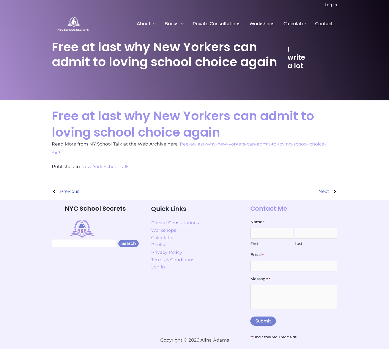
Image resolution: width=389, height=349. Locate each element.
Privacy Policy (166, 252)
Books (174, 24)
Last (298, 243)
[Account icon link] (331, 5)
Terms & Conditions (172, 259)
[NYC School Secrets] (73, 23)
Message (260, 279)
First (254, 243)
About (146, 24)
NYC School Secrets (95, 208)
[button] (153, 24)
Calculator (294, 24)
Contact (324, 24)
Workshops (261, 24)
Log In (158, 267)
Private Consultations (216, 24)
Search (128, 243)
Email (256, 255)
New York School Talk (105, 166)
